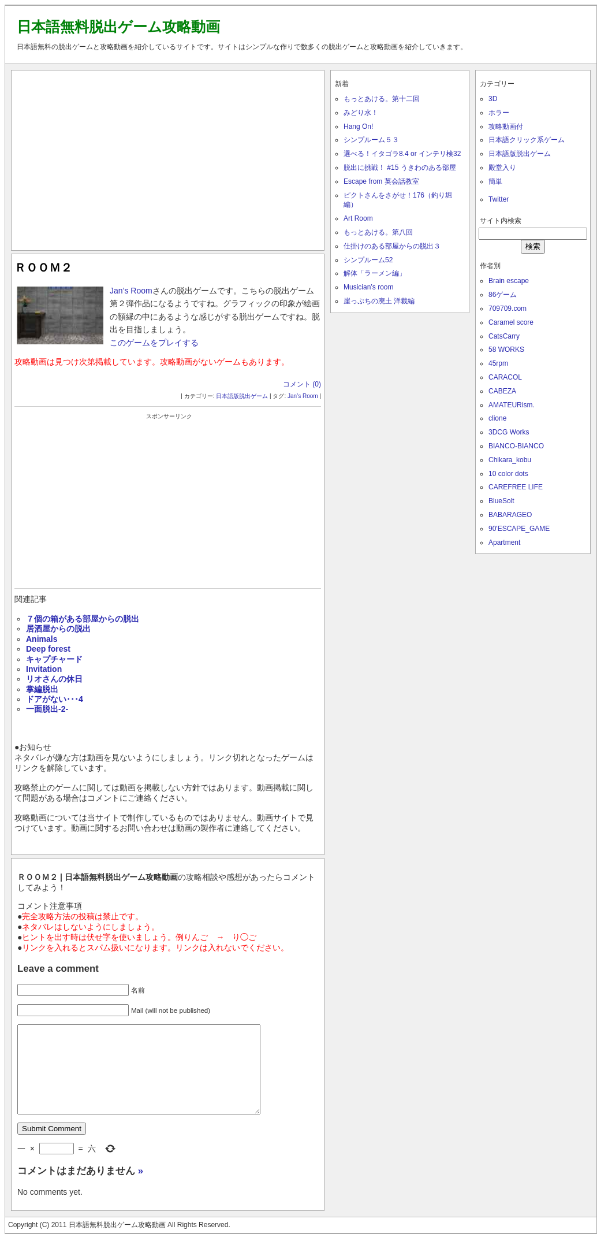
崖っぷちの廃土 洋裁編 (379, 301)
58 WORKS (506, 349)
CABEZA (502, 391)
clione (497, 418)
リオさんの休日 (54, 678)
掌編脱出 (42, 689)
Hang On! (358, 126)
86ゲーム (502, 295)
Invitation (44, 669)
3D (492, 99)
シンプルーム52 (368, 260)
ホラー (498, 113)
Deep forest (48, 648)
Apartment (504, 542)
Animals (41, 639)
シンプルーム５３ (371, 140)
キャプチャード (54, 659)
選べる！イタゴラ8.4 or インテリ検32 (402, 154)
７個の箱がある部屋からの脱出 (82, 618)
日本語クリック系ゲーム (526, 140)
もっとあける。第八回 (378, 232)
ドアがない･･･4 (54, 699)
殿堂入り (502, 167)
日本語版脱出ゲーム (242, 396)
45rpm (498, 363)
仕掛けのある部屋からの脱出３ (392, 246)
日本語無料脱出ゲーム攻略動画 (118, 26)
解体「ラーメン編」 (375, 273)
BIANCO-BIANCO (516, 446)
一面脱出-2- (47, 709)
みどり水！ (361, 113)
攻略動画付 (505, 126)
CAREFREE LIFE (515, 487)
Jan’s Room (131, 290)
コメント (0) (302, 384)
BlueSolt (501, 501)
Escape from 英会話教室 (381, 181)
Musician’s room (368, 287)
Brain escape (508, 281)
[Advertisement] (168, 158)
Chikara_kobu (509, 460)
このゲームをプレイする (154, 342)
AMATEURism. (511, 405)
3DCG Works (508, 432)
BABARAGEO (510, 515)
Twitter (498, 199)
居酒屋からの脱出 (58, 628)
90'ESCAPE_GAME (519, 529)
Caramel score (510, 322)
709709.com (507, 308)
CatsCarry (504, 336)
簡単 (495, 181)
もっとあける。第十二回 (382, 99)
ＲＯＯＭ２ (43, 267)
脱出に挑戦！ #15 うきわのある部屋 (400, 167)
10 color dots (508, 474)
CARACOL (505, 377)
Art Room (358, 218)
